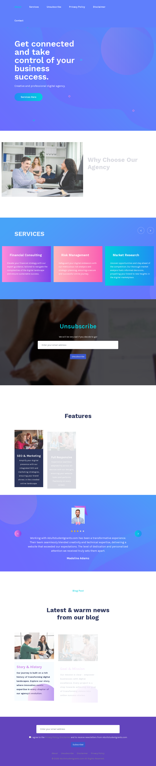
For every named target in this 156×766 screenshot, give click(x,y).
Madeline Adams (78, 558)
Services (34, 6)
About (17, 6)
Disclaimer (99, 6)
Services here (28, 97)
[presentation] (141, 230)
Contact (18, 20)
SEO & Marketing (29, 457)
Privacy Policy (77, 6)
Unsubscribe (54, 6)
